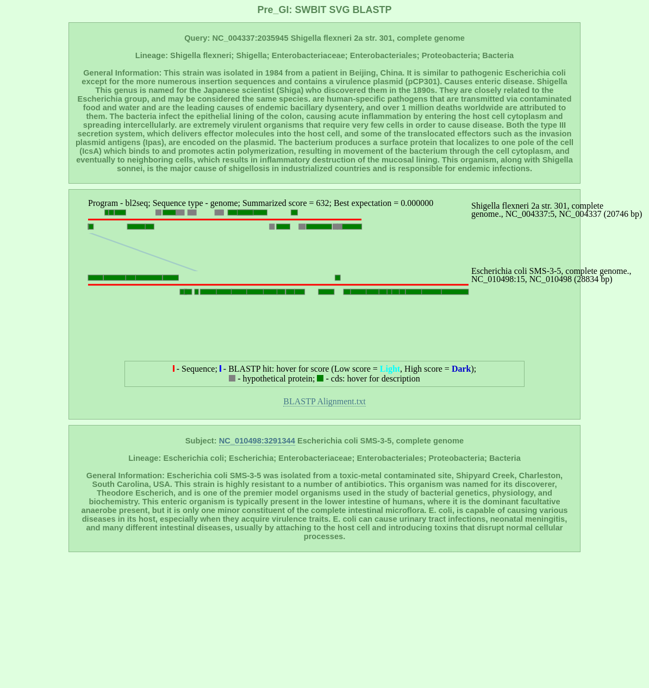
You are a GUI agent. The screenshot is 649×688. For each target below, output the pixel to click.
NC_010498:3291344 (257, 440)
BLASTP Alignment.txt (324, 401)
